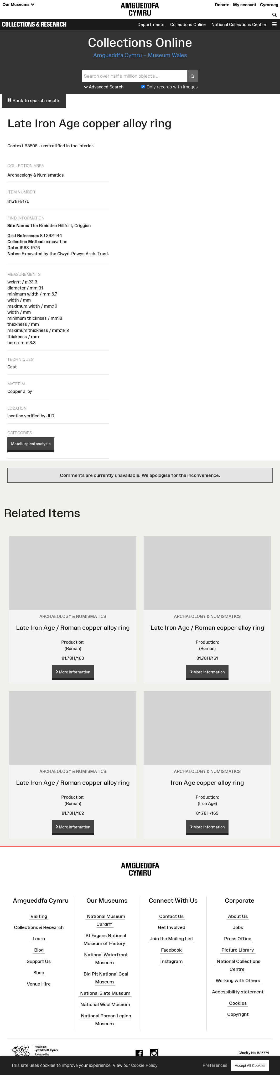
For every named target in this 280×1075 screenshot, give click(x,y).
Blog (39, 950)
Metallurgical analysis (31, 444)
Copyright (237, 1014)
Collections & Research (34, 24)
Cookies (238, 1003)
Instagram (171, 961)
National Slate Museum (105, 993)
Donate (222, 4)
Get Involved (171, 927)
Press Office (237, 938)
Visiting (38, 916)
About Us (238, 916)
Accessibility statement (237, 991)
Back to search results (33, 100)
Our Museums (18, 4)
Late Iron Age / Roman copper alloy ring (73, 627)
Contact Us (171, 916)
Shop (38, 972)
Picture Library (237, 950)
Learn (39, 938)
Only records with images (172, 86)
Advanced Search (104, 87)
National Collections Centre (238, 24)
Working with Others (238, 980)
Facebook (171, 950)
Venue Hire (39, 983)
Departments (150, 24)
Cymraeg (269, 4)
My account (244, 4)
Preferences (215, 1065)
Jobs (238, 927)
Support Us (39, 961)
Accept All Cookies (250, 1065)
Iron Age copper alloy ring (207, 782)
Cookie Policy (144, 1065)
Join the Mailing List (171, 938)
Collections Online (188, 24)
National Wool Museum (105, 1004)
